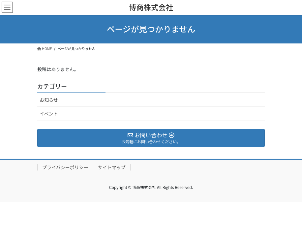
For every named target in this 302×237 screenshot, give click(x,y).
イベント (49, 113)
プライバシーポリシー (65, 167)
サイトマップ (112, 167)
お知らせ (49, 99)
